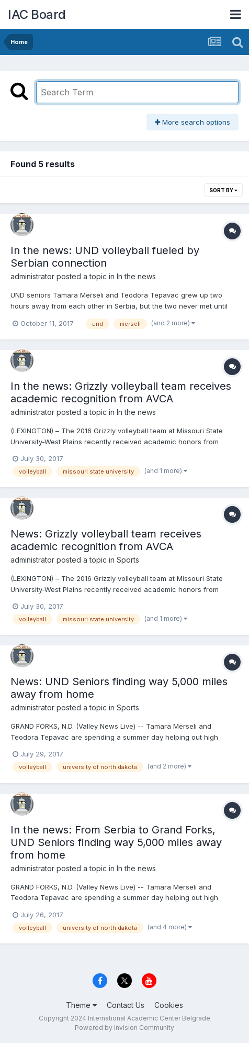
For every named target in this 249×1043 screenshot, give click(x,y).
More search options (192, 122)
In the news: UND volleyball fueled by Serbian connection (104, 256)
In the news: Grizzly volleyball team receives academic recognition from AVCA (120, 392)
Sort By (223, 190)
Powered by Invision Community (124, 1027)
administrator (32, 276)
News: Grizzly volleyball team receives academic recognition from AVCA (105, 540)
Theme (81, 1005)
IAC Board (37, 14)
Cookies (168, 1005)
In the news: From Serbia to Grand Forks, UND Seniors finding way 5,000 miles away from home (116, 842)
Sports (128, 559)
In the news (136, 276)
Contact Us (125, 1005)
